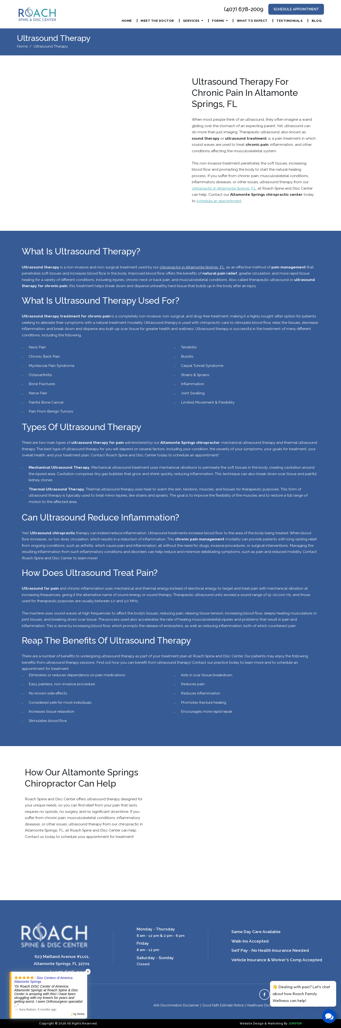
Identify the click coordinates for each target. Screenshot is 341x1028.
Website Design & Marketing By (264, 1023)
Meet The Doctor (157, 20)
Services (192, 20)
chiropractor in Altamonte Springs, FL (192, 267)
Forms (218, 20)
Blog (317, 20)
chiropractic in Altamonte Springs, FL (224, 188)
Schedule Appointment (296, 9)
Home (127, 20)
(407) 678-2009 (243, 9)
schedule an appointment (219, 201)
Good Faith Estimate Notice (223, 1005)
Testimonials (289, 20)
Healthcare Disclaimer (263, 1005)
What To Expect (252, 20)
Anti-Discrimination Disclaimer (176, 1005)
